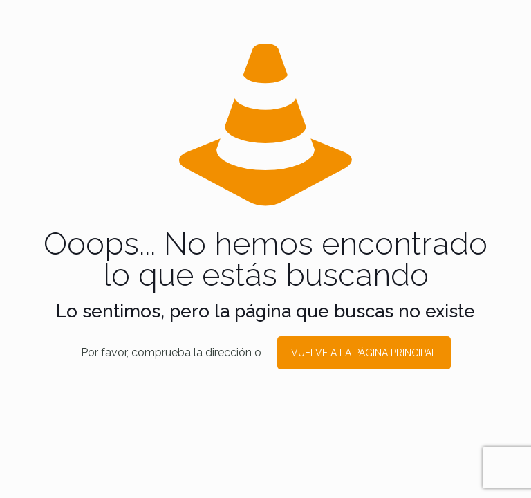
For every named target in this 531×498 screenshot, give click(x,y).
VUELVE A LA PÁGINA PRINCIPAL (364, 352)
